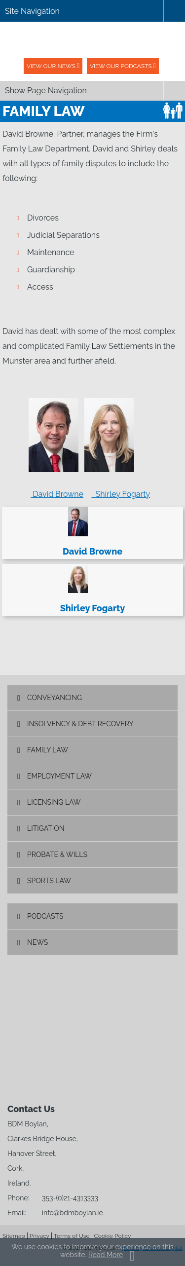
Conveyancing (54, 698)
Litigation (46, 828)
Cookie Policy (112, 1235)
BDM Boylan (92, 40)
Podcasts (45, 916)
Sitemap (13, 1235)
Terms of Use (72, 1235)
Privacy (39, 1235)
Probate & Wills (57, 854)
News (37, 942)
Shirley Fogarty (120, 494)
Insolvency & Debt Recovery (80, 724)
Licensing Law (53, 802)
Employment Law (59, 776)
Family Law (47, 750)
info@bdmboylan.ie (72, 1213)
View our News (51, 66)
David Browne (57, 494)
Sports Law (49, 881)
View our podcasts (121, 66)
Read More (105, 1255)
